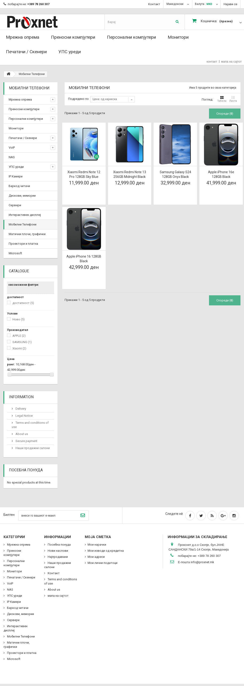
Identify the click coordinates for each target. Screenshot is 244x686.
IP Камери (16, 176)
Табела (221, 99)
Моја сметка (98, 537)
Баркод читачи (19, 186)
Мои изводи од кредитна (106, 550)
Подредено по (78, 99)
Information (21, 397)
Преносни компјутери (73, 37)
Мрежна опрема (22, 37)
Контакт (154, 4)
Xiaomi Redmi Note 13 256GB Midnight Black (129, 174)
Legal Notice (24, 415)
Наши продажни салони (32, 448)
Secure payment (26, 441)
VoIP (12, 147)
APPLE (19, 335)
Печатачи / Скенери (26, 51)
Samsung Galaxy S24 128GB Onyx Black (175, 174)
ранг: (11, 364)
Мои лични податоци (102, 563)
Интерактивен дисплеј (25, 215)
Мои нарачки (97, 544)
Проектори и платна (23, 243)
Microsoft (15, 253)
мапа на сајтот (231, 61)
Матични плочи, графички (27, 234)
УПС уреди (69, 51)
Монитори (178, 37)
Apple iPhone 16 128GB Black (83, 259)
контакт (212, 61)
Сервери (15, 205)
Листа (233, 99)
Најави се (230, 4)
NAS (12, 157)
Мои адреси (96, 557)
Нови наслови (57, 550)
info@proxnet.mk (202, 562)
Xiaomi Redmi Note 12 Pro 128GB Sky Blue (83, 174)
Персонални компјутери (131, 37)
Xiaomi (19, 348)
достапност (23, 303)
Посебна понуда (26, 470)
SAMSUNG (22, 342)
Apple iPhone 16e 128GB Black (221, 174)
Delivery (20, 408)
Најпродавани (57, 557)
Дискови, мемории (22, 195)
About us (21, 434)
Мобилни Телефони (22, 224)
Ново (18, 319)
